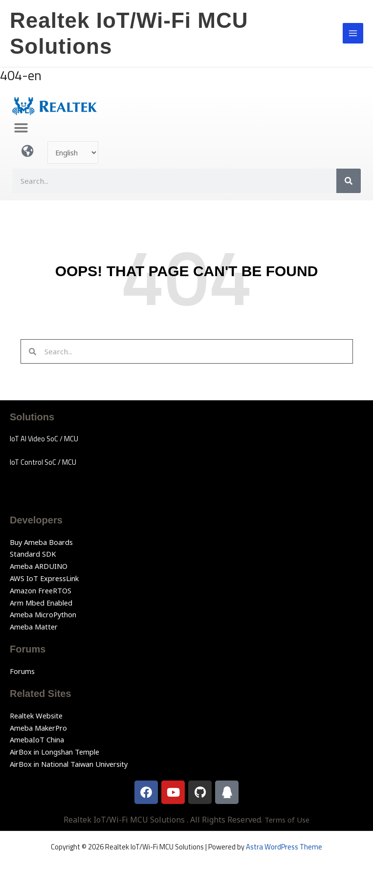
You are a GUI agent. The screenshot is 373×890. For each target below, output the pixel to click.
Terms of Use (286, 820)
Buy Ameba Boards (41, 542)
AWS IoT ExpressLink (44, 578)
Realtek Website (36, 715)
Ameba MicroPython (43, 614)
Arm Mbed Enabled (41, 603)
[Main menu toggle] (353, 33)
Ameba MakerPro (38, 728)
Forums (22, 671)
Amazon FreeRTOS (40, 590)
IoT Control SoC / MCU (43, 462)
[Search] (348, 181)
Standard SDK (33, 554)
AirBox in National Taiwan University (69, 764)
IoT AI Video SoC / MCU (44, 438)
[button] (21, 128)
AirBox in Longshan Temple (54, 752)
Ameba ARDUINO (38, 566)
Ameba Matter (34, 626)
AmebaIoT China (37, 739)
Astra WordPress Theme (284, 846)
